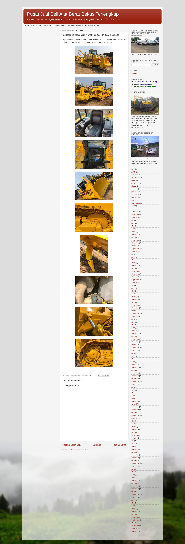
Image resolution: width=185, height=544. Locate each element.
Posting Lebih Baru (71, 445)
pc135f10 (134, 192)
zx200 (133, 206)
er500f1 (134, 180)
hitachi (133, 186)
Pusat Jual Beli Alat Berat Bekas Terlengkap (73, 14)
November (135, 214)
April (133, 229)
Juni (132, 223)
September (135, 249)
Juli (132, 220)
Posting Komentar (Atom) (80, 450)
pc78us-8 (134, 197)
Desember (135, 240)
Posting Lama (119, 445)
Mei (132, 226)
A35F (133, 172)
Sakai (133, 200)
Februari (134, 234)
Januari (134, 237)
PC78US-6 (135, 194)
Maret (133, 232)
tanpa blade (135, 203)
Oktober (134, 246)
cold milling (135, 178)
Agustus (134, 217)
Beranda (97, 445)
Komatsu (134, 189)
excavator (134, 183)
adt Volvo (134, 175)
